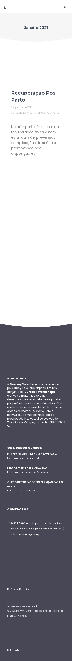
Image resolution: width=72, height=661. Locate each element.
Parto (39, 112)
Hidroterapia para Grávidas (27, 468)
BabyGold (31, 605)
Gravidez (18, 112)
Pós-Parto (52, 112)
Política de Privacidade (19, 589)
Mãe (30, 112)
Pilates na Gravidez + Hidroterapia (32, 454)
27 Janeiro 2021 (21, 107)
